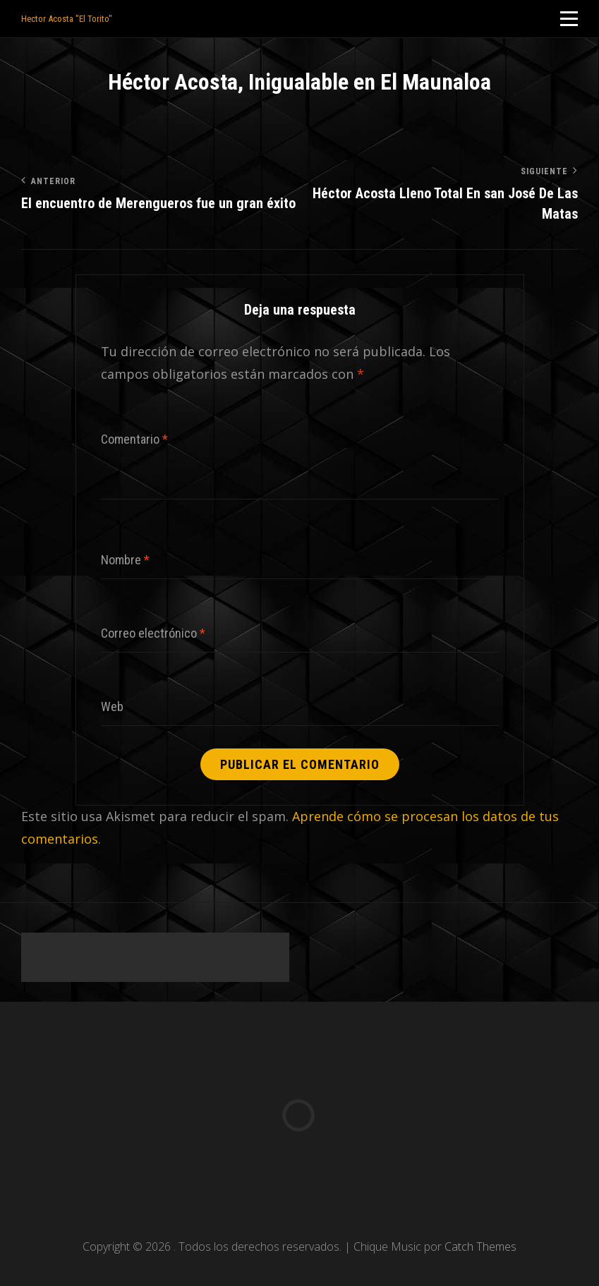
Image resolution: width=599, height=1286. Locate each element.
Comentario (134, 439)
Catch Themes (480, 1246)
